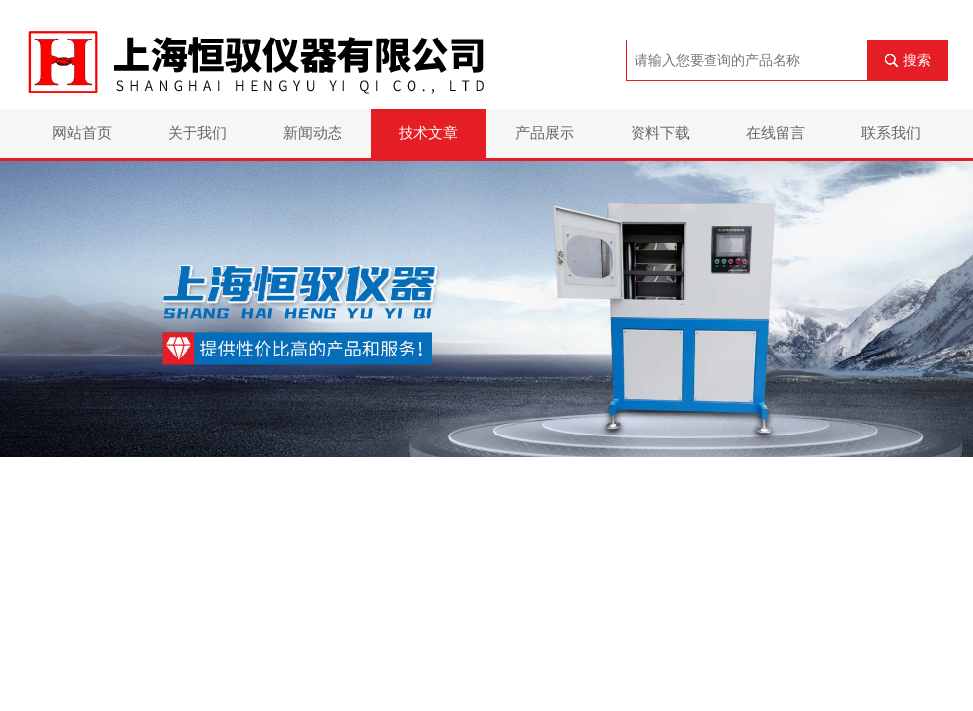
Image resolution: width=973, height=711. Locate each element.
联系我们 (891, 132)
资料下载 (660, 132)
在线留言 (775, 132)
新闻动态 (312, 132)
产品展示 (544, 132)
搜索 (917, 60)
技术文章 (428, 132)
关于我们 (197, 132)
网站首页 (82, 132)
